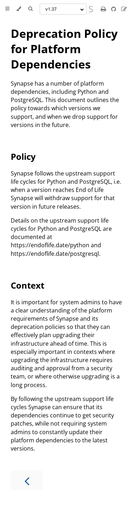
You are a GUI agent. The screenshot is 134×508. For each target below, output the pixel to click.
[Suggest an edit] (124, 9)
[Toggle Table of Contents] (7, 9)
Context (27, 285)
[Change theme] (19, 9)
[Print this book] (104, 9)
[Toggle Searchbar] (30, 9)
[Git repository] (114, 9)
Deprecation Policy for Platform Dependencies (64, 49)
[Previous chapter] (27, 480)
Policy (23, 156)
